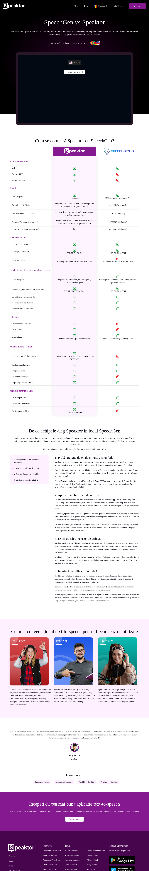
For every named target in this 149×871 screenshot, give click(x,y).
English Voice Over (50, 856)
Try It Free (136, 5)
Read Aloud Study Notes (96, 852)
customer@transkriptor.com (119, 852)
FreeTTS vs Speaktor (86, 783)
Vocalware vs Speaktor (108, 783)
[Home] (15, 5)
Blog (85, 5)
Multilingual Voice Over (52, 852)
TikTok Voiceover (71, 852)
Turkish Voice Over (50, 866)
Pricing (75, 5)
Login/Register (117, 5)
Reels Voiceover (71, 866)
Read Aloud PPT (93, 856)
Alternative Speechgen (64, 783)
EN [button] (73, 64)
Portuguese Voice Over (51, 861)
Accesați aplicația (74, 74)
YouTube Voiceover (72, 856)
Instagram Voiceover (72, 861)
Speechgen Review (42, 783)
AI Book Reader (93, 861)
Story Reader (92, 866)
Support (12, 862)
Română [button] (98, 5)
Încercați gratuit (74, 820)
